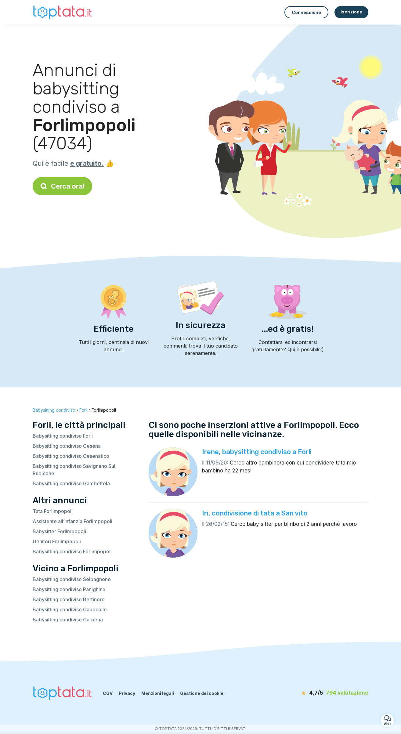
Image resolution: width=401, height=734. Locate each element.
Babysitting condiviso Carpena (68, 619)
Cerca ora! (62, 186)
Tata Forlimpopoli (53, 511)
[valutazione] (333, 693)
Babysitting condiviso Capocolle (70, 609)
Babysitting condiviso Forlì (63, 436)
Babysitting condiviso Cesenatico (71, 456)
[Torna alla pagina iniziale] (63, 12)
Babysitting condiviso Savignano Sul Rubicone (74, 469)
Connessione (306, 12)
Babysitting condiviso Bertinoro (69, 599)
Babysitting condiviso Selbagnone (72, 579)
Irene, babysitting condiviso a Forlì (257, 452)
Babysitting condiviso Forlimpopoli (72, 551)
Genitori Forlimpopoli (57, 541)
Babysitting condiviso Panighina (69, 589)
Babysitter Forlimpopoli (59, 531)
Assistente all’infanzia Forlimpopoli (72, 521)
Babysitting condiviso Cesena (67, 446)
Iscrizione (351, 11)
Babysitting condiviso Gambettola (71, 483)
